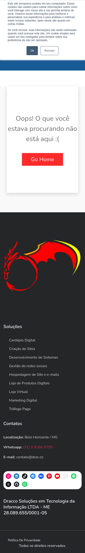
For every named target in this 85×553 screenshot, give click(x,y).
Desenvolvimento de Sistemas (33, 357)
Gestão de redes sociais (28, 366)
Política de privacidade (24, 540)
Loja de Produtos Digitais (29, 383)
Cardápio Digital (22, 340)
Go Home (42, 159)
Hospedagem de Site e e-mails (34, 374)
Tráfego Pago (20, 408)
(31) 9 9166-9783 (38, 447)
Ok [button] (32, 50)
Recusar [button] (49, 50)
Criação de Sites (22, 348)
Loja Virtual (18, 391)
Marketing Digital (23, 400)
